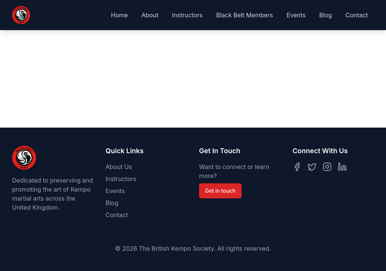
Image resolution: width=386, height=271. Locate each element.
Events (296, 15)
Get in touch (220, 190)
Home (119, 15)
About (149, 15)
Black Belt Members (244, 15)
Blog (325, 15)
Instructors (187, 15)
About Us (119, 167)
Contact (357, 15)
